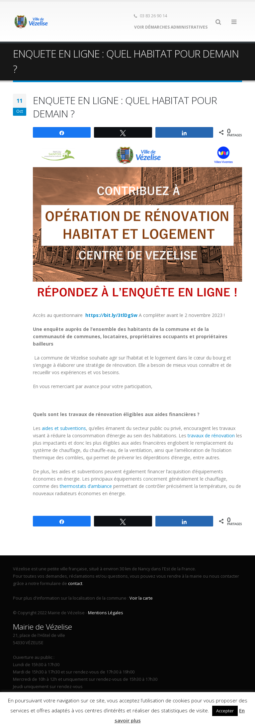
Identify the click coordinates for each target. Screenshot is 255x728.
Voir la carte (141, 598)
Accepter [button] (225, 711)
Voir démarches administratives (170, 27)
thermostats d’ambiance (86, 486)
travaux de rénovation (211, 435)
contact (75, 583)
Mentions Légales (105, 613)
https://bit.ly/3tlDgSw (111, 315)
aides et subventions (64, 428)
